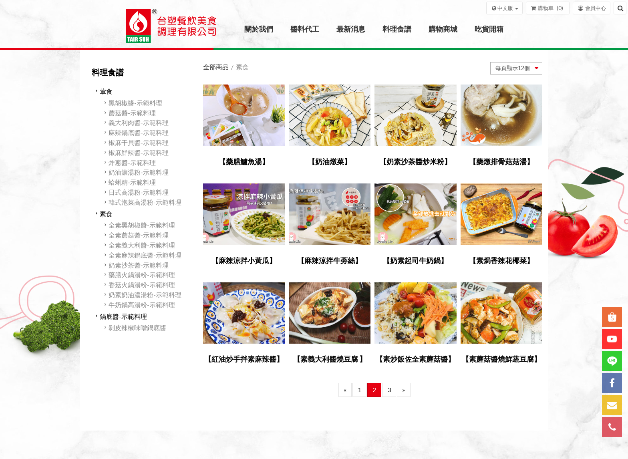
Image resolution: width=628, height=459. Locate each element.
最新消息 (350, 28)
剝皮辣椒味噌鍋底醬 (137, 327)
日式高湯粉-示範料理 (139, 192)
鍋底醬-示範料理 (123, 316)
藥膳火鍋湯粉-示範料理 (142, 274)
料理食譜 (396, 28)
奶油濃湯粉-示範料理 (139, 172)
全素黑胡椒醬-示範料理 (142, 225)
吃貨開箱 (489, 28)
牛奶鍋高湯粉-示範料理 (142, 304)
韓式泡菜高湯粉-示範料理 (145, 202)
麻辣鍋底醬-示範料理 (139, 132)
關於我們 (258, 28)
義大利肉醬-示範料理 (139, 122)
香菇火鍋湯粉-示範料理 (142, 284)
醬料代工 (304, 28)
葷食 (106, 91)
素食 (106, 213)
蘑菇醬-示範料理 (132, 113)
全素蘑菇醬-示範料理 (139, 235)
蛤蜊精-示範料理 (132, 182)
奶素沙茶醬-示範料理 (139, 265)
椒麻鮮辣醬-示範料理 (139, 152)
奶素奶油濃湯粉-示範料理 (145, 294)
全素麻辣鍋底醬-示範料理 (145, 255)
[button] (504, 8)
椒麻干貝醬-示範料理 (139, 142)
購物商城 (443, 28)
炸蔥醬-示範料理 (132, 162)
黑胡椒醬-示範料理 (135, 103)
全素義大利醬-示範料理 (142, 245)
